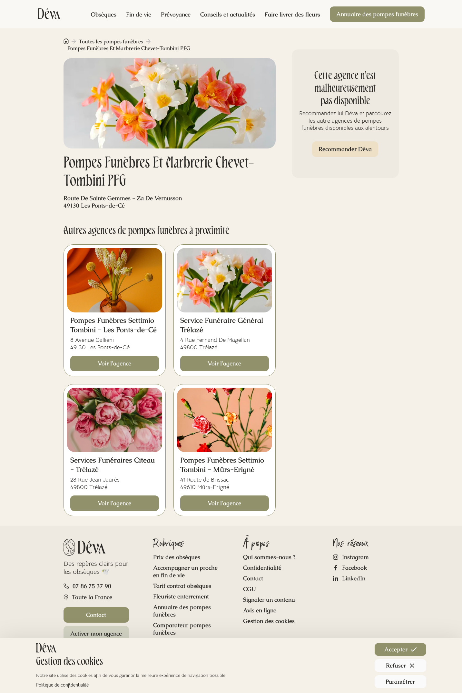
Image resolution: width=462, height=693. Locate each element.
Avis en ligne (259, 610)
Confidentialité (262, 567)
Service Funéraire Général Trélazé (221, 325)
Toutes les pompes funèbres (111, 41)
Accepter (400, 649)
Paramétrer (400, 681)
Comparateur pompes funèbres (182, 628)
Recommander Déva (345, 149)
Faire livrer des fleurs (292, 14)
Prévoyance (176, 14)
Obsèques (103, 14)
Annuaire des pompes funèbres (377, 14)
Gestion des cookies (269, 621)
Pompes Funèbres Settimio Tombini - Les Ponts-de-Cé (113, 325)
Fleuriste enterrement (181, 596)
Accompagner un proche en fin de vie (185, 571)
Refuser (400, 665)
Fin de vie (138, 14)
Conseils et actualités (227, 14)
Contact (96, 614)
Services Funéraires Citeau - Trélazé (112, 464)
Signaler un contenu (269, 599)
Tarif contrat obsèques (182, 585)
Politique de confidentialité (62, 685)
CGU (249, 589)
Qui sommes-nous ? (269, 557)
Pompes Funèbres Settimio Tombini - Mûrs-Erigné (222, 464)
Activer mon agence (96, 633)
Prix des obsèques (176, 557)
